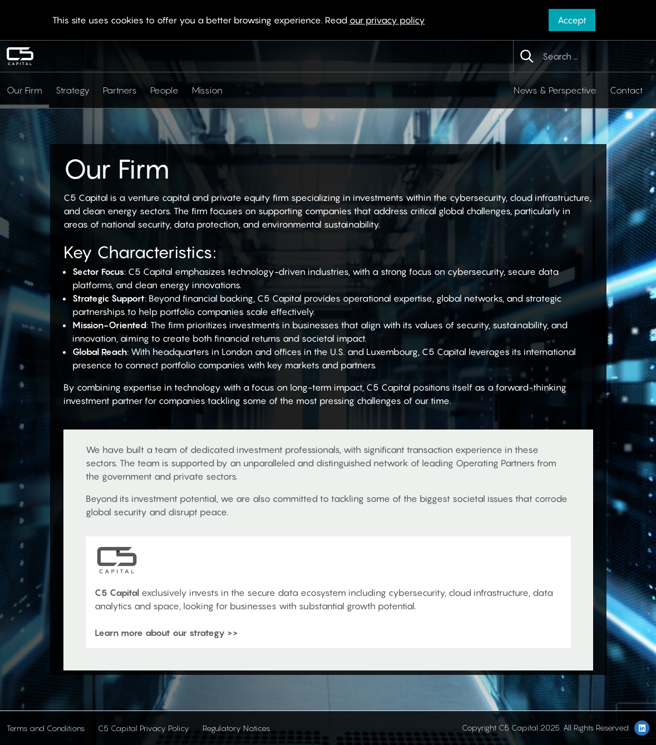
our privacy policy (387, 20)
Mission (207, 90)
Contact (626, 90)
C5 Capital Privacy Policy (143, 728)
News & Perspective (555, 90)
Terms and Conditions (46, 728)
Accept (572, 20)
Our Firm (24, 90)
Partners (120, 90)
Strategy (73, 90)
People (164, 90)
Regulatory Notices (236, 728)
